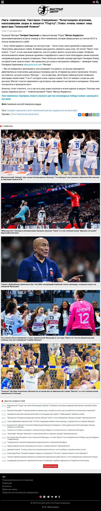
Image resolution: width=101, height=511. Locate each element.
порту (74, 110)
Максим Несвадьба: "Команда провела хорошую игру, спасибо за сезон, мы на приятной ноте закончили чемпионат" (51, 410)
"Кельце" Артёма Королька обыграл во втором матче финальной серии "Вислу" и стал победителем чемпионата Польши (52, 457)
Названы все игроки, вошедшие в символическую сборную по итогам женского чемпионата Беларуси (45, 430)
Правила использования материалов (20, 492)
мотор (67, 110)
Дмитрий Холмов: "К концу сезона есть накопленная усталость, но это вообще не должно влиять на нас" (46, 450)
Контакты (7, 486)
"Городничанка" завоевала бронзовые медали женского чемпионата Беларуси (37, 442)
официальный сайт (33, 64)
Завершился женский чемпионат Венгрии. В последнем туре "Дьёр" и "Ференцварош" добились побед (45, 414)
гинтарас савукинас (16, 110)
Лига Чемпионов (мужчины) (25, 114)
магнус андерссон (54, 110)
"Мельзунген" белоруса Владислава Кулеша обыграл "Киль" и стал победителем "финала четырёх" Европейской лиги (51, 418)
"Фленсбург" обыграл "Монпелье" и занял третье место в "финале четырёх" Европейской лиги (42, 434)
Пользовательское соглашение (17, 480)
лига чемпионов (35, 110)
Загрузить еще (50, 466)
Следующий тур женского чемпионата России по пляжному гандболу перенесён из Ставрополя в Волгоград (48, 460)
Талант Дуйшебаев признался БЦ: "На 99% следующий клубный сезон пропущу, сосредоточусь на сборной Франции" (51, 421)
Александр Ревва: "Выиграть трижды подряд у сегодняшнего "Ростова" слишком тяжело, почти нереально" (47, 453)
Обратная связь (9, 489)
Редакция (7, 483)
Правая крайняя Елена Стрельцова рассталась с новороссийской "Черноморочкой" (38, 446)
